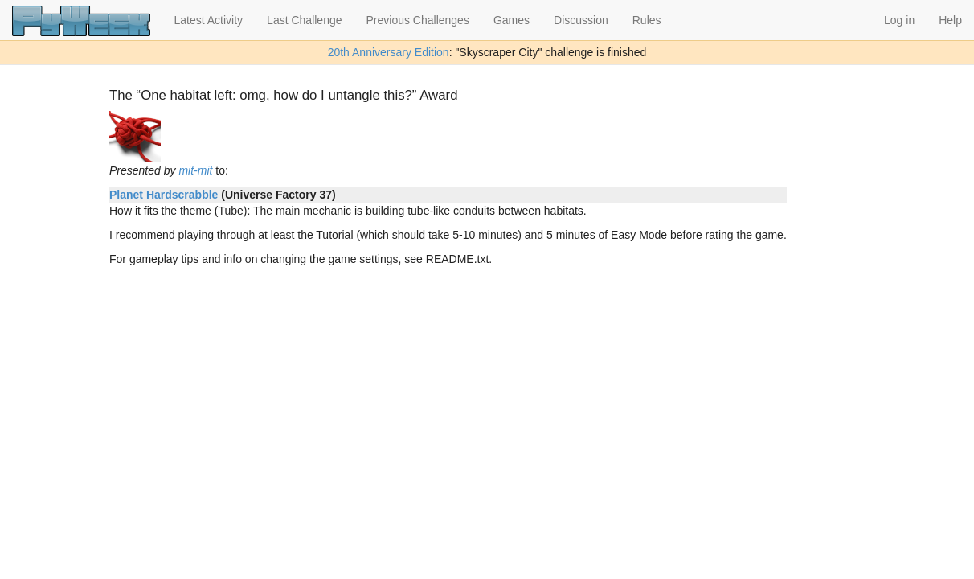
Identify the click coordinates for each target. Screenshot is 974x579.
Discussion (581, 20)
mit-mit (195, 170)
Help (950, 20)
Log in (899, 20)
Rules (646, 20)
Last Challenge (304, 20)
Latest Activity (209, 20)
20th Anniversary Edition (388, 52)
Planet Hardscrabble (163, 194)
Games (511, 20)
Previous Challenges (417, 20)
